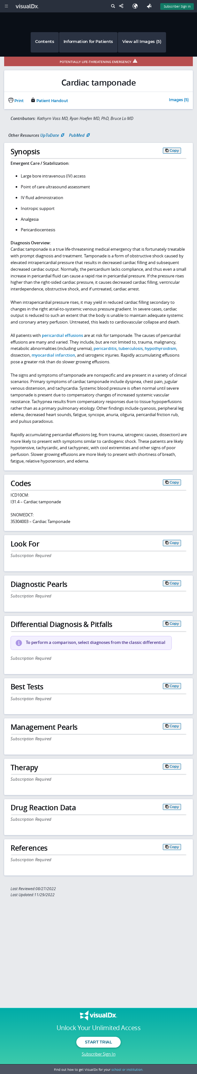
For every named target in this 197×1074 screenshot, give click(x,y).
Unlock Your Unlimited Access (98, 1028)
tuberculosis (130, 348)
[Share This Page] (123, 6)
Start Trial (98, 1041)
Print (16, 101)
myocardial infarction (53, 355)
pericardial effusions (62, 335)
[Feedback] (150, 6)
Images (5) (179, 100)
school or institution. (127, 1069)
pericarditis (105, 348)
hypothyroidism (160, 348)
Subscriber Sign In (99, 1054)
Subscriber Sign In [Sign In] (177, 6)
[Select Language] (137, 6)
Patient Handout (49, 101)
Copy (174, 150)
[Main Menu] (6, 6)
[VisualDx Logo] (28, 6)
